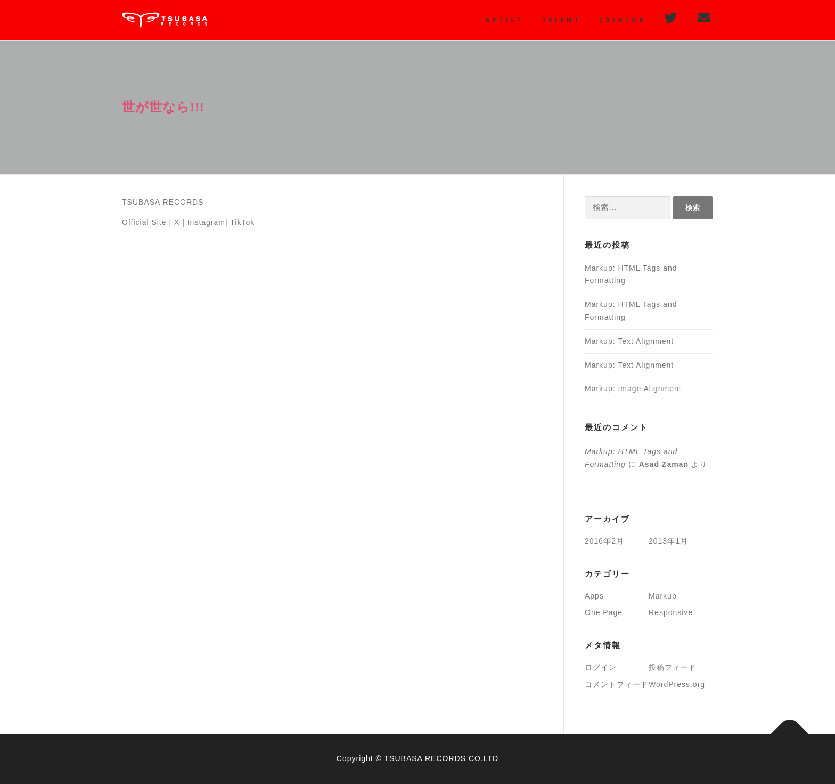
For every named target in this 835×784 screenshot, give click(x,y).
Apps (594, 596)
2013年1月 (668, 541)
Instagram (206, 222)
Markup (663, 596)
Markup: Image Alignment (633, 388)
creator (622, 20)
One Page (604, 612)
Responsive (671, 612)
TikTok (242, 222)
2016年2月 (604, 541)
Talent (561, 20)
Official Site (144, 222)
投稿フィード (673, 667)
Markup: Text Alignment (629, 341)
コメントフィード (617, 684)
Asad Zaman (664, 464)
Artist (504, 20)
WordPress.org (677, 684)
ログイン (601, 667)
